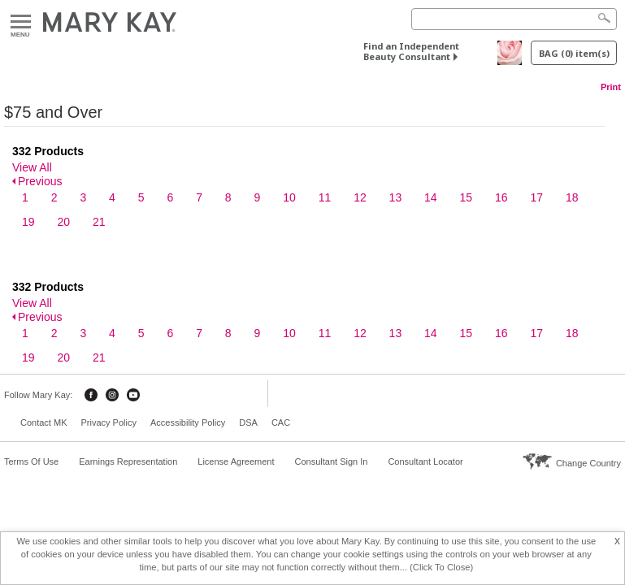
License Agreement (235, 461)
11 (325, 197)
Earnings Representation (128, 461)
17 (536, 197)
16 (501, 197)
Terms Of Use (31, 461)
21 (99, 221)
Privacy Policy (108, 422)
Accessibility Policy (187, 422)
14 (430, 197)
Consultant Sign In (330, 461)
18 (572, 197)
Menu (21, 22)
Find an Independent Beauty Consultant (411, 51)
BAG (574, 53)
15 (466, 197)
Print (611, 87)
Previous (40, 181)
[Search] (514, 19)
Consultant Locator (425, 461)
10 (289, 197)
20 (63, 221)
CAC (280, 422)
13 (395, 197)
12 (360, 197)
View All (32, 167)
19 (28, 221)
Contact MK (43, 422)
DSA (248, 422)
